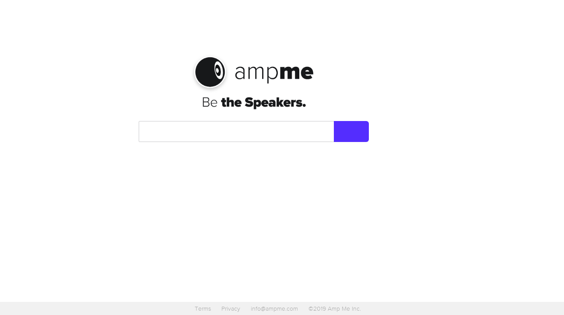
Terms (203, 308)
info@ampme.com (274, 308)
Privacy (230, 308)
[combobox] (237, 131)
